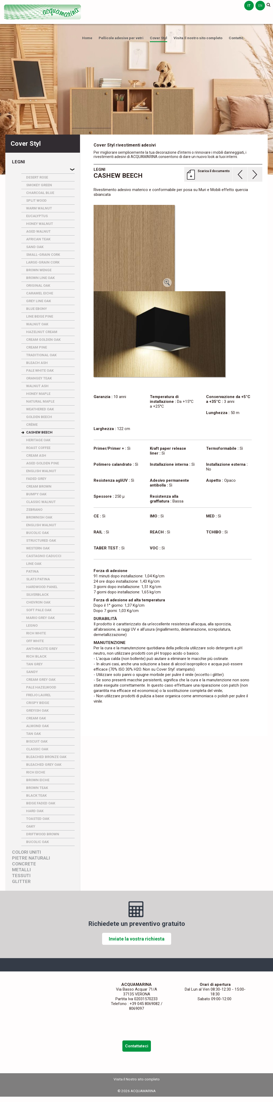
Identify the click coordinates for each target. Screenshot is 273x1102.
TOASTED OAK (37, 819)
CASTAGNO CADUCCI (43, 556)
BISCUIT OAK (36, 741)
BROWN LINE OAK (40, 278)
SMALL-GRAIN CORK (43, 255)
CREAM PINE (36, 347)
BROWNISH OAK (39, 517)
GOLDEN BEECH (39, 417)
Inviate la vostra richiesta (136, 939)
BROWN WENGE (38, 270)
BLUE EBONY (36, 309)
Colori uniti (26, 852)
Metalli (21, 870)
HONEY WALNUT (39, 224)
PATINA (32, 571)
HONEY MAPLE (38, 394)
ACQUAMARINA (42, 12)
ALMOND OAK (37, 726)
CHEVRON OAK (38, 602)
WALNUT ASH (37, 386)
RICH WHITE (36, 633)
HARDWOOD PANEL (42, 587)
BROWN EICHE (37, 780)
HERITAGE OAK (38, 440)
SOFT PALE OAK (38, 610)
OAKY (30, 826)
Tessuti (21, 876)
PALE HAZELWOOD (41, 687)
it (249, 5)
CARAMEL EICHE (39, 293)
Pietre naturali (31, 858)
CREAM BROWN (38, 486)
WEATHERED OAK (40, 409)
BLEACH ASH (37, 363)
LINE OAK (33, 564)
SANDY (32, 672)
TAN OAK (33, 734)
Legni (18, 162)
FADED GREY (36, 479)
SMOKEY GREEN (39, 185)
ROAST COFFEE (38, 448)
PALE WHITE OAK (40, 370)
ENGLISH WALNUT (41, 471)
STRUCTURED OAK (41, 540)
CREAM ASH (36, 455)
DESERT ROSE (37, 177)
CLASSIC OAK (37, 749)
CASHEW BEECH (39, 432)
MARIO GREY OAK (40, 618)
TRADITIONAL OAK (41, 355)
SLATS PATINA (38, 579)
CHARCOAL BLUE (40, 193)
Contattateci (136, 1046)
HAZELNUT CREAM (41, 332)
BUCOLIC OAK (37, 533)
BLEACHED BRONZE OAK (46, 757)
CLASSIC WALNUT (41, 502)
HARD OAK (34, 811)
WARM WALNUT (39, 208)
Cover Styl (158, 38)
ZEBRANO (34, 510)
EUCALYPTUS (37, 216)
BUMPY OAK (36, 494)
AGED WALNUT (38, 231)
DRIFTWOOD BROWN (42, 834)
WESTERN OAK (38, 548)
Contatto (236, 38)
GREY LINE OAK (38, 301)
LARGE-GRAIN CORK (42, 262)
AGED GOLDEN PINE (42, 463)
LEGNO (32, 625)
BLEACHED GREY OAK (43, 765)
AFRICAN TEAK (38, 239)
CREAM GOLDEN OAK (43, 340)
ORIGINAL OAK (38, 285)
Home (87, 38)
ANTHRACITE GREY (42, 649)
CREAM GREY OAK (40, 680)
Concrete (24, 864)
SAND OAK (34, 247)
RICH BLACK (36, 656)
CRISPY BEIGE (37, 703)
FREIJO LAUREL (38, 695)
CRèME (32, 425)
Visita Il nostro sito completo (198, 38)
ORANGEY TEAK (39, 378)
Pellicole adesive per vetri (121, 38)
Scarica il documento (214, 171)
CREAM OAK (36, 718)
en (260, 5)
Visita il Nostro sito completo (137, 1079)
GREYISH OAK (37, 710)
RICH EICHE (35, 772)
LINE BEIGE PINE (39, 316)
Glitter (21, 882)
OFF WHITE (35, 641)
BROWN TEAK (37, 788)
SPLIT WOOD (36, 200)
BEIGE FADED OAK (40, 803)
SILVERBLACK (37, 595)
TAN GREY (34, 664)
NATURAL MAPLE (40, 401)
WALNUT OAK (37, 324)
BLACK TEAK (36, 795)
